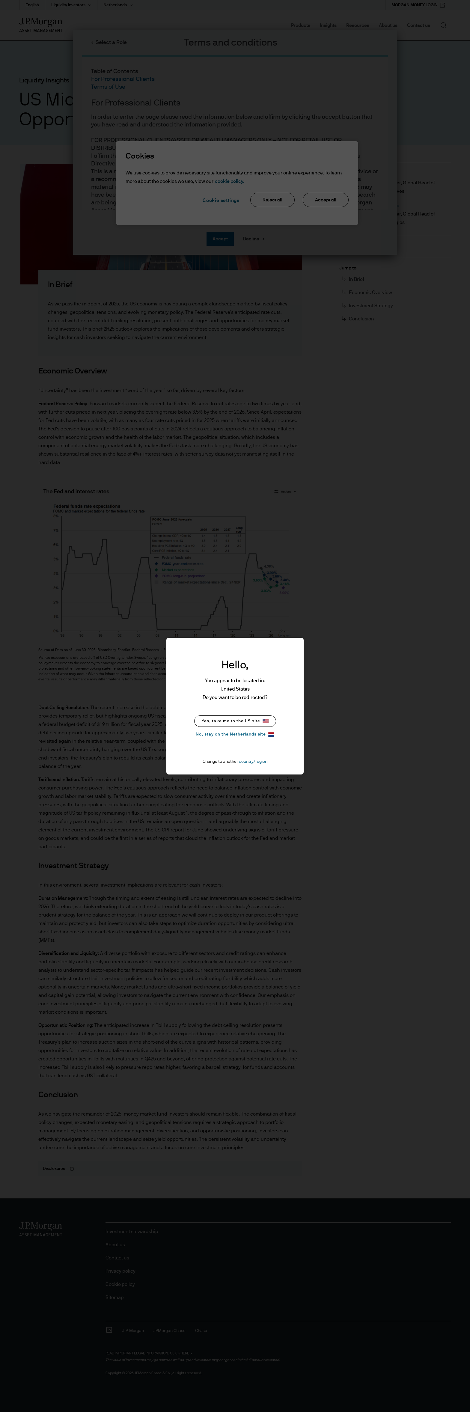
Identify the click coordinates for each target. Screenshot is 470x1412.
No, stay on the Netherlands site (235, 734)
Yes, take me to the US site (235, 721)
